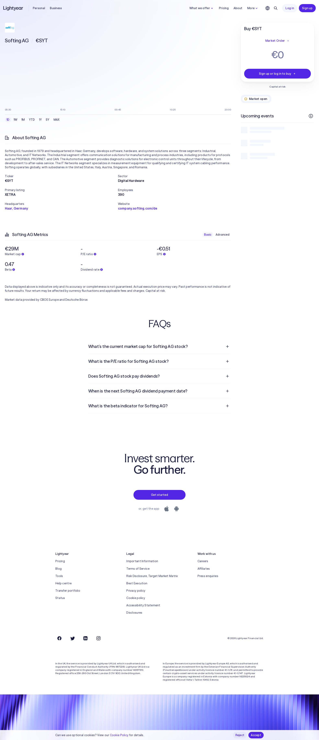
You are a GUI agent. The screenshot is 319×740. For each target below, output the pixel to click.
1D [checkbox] (8, 119)
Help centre (63, 583)
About (238, 8)
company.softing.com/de (137, 208)
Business (56, 8)
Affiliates (204, 569)
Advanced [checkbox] (222, 234)
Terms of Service (137, 569)
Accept (256, 735)
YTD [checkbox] (32, 119)
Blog (58, 569)
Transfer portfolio (67, 590)
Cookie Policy (119, 735)
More (253, 8)
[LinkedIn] (85, 638)
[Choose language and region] (267, 8)
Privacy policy (135, 590)
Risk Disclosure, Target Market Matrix (152, 576)
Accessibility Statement (143, 605)
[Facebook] (59, 638)
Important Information (142, 561)
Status (60, 598)
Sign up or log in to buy (277, 73)
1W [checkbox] (15, 119)
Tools (59, 576)
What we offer (201, 8)
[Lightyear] (13, 8)
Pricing (224, 8)
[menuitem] (159, 346)
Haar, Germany (16, 208)
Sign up (307, 8)
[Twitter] (72, 638)
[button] (61, 176)
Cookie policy (135, 598)
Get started (159, 495)
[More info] (311, 116)
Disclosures (134, 612)
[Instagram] (98, 638)
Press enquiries (208, 576)
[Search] (276, 8)
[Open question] (227, 346)
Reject (240, 735)
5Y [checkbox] (47, 119)
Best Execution (136, 583)
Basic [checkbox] (207, 234)
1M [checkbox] (23, 119)
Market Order (277, 41)
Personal (39, 8)
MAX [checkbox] (57, 119)
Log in (289, 8)
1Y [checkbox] (40, 119)
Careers (203, 561)
